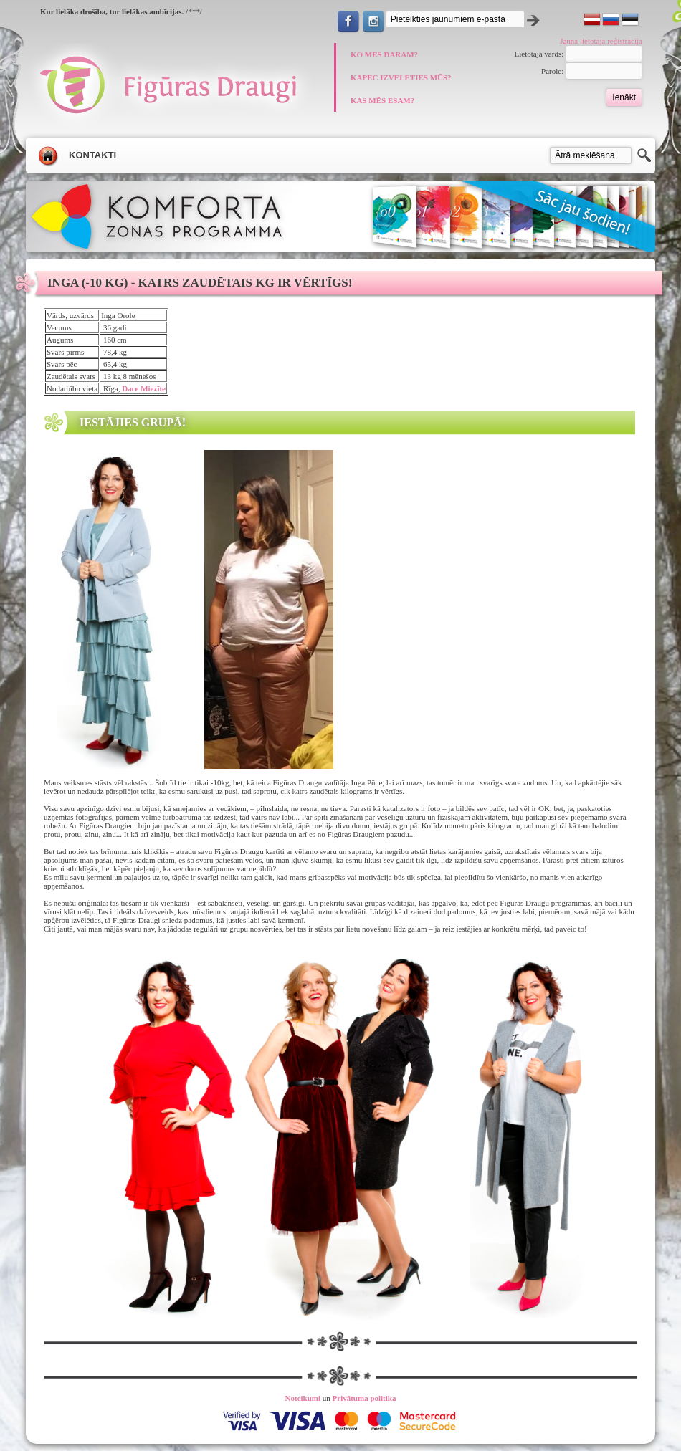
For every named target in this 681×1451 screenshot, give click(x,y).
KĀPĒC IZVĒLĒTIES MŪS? (401, 77)
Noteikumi (303, 1398)
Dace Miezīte (144, 388)
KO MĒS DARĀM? (384, 54)
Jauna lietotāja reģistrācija (601, 41)
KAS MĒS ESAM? (382, 100)
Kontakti (92, 155)
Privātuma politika (364, 1398)
